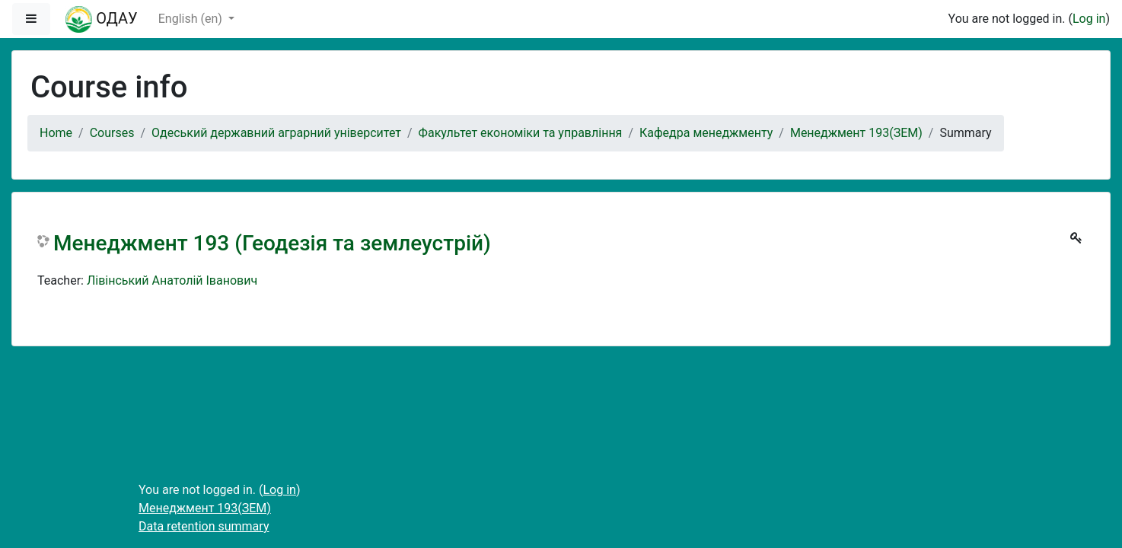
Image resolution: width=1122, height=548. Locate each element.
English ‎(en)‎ (191, 18)
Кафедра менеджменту (706, 133)
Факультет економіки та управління (521, 133)
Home (56, 133)
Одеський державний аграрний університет (276, 133)
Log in (1089, 18)
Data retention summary (204, 526)
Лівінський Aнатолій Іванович (172, 280)
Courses (112, 133)
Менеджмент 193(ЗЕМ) (856, 133)
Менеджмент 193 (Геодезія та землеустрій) (272, 243)
